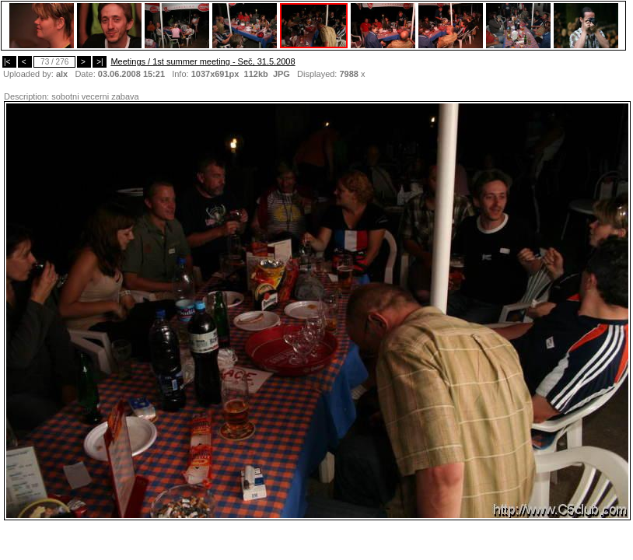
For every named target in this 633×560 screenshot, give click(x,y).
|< (9, 62)
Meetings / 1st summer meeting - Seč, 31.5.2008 (202, 61)
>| (99, 62)
